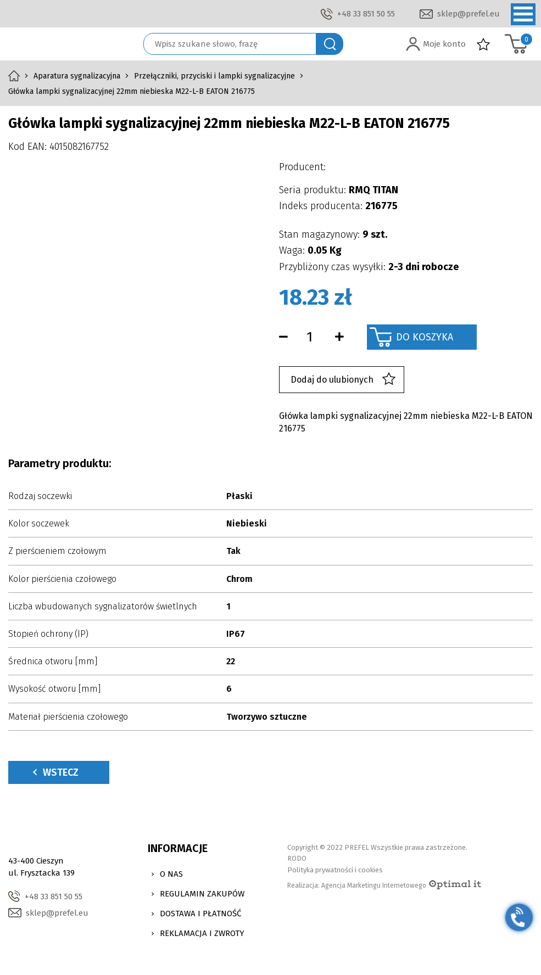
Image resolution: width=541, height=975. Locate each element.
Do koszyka (424, 337)
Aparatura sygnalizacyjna (77, 76)
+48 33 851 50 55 (366, 14)
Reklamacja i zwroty (202, 933)
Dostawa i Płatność (200, 913)
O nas (171, 874)
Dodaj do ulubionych (343, 380)
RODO (296, 858)
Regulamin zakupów (202, 894)
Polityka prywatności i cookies (335, 870)
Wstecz (56, 772)
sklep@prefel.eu (468, 14)
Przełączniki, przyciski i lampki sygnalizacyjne (214, 76)
